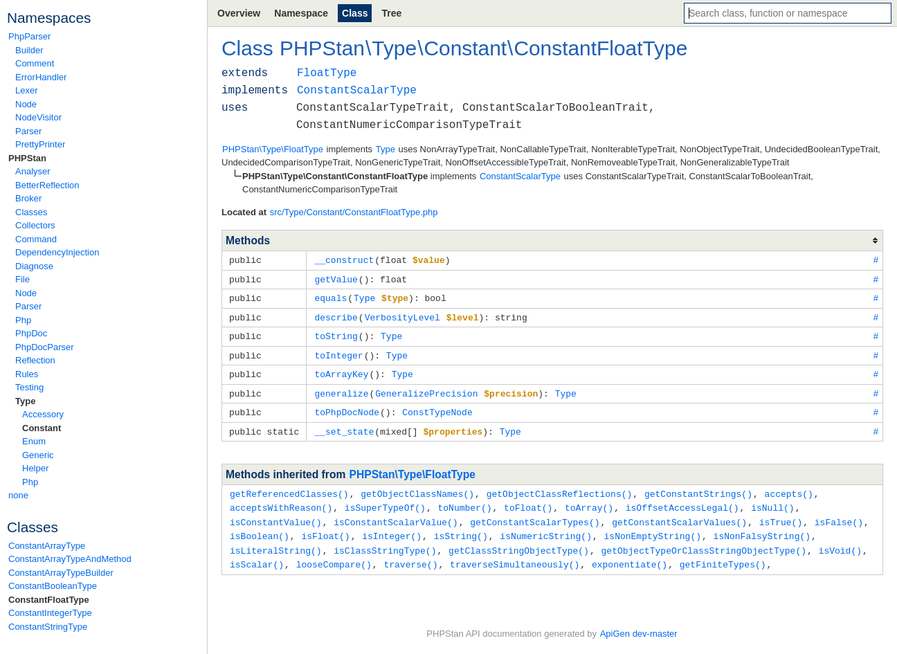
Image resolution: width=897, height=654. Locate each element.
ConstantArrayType (46, 546)
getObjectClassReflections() (560, 486)
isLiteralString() (276, 540)
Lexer (26, 90)
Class (355, 13)
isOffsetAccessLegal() (682, 499)
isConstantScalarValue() (395, 513)
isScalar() (257, 553)
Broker (28, 198)
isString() (461, 526)
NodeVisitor (38, 117)
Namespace (301, 13)
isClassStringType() (385, 540)
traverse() (410, 553)
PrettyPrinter (40, 144)
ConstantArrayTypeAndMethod (70, 559)
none (18, 495)
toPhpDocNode (346, 406)
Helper (35, 468)
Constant (41, 428)
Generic (38, 455)
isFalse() (839, 513)
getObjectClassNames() (417, 486)
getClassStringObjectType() (518, 540)
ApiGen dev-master (639, 633)
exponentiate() (629, 553)
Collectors (35, 225)
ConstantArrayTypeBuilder (61, 572)
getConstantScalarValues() (679, 513)
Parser (28, 131)
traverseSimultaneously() (514, 553)
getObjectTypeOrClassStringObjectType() (703, 540)
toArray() (589, 499)
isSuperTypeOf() (385, 499)
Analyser (33, 171)
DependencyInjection (57, 252)
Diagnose (34, 266)
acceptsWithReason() (281, 499)
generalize (341, 388)
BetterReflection (47, 185)
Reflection (35, 360)
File (22, 279)
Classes (31, 212)
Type (25, 401)
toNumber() (464, 499)
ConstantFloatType (48, 599)
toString (335, 333)
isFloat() (325, 526)
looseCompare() (334, 553)
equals (330, 296)
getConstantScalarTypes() (534, 513)
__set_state (344, 425)
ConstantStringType (47, 626)
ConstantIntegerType (50, 613)
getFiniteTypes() (723, 553)
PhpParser (29, 36)
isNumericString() (546, 526)
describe (335, 315)
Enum (34, 441)
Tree (391, 13)
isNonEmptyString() (652, 526)
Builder (29, 50)
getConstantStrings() (698, 486)
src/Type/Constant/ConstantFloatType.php (354, 212)
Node (26, 104)
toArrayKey (341, 369)
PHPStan (27, 158)
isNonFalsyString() (762, 526)
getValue (335, 278)
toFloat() (528, 499)
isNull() (772, 499)
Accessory (43, 414)
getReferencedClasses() (289, 486)
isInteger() (392, 526)
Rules (26, 374)
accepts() (788, 486)
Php (23, 320)
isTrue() (780, 513)
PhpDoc (31, 333)
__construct (344, 259)
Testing (29, 387)
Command (36, 239)
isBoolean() (259, 526)
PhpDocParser (44, 347)
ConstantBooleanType (52, 586)
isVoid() (839, 540)
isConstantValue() (276, 513)
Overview (238, 13)
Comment (34, 63)
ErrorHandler (40, 77)
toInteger (338, 351)
